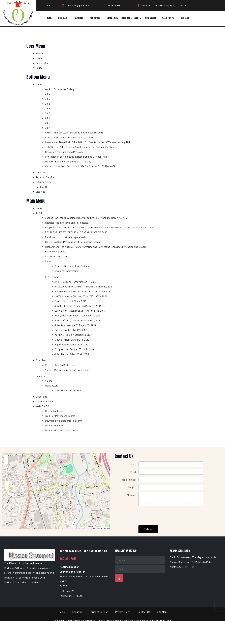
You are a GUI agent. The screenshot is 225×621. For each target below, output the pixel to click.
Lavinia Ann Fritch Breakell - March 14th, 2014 (79, 310)
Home (39, 84)
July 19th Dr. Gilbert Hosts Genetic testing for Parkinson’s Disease (81, 147)
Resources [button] (96, 18)
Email (133, 472)
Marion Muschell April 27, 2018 (70, 330)
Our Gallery (151, 18)
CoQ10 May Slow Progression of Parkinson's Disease (73, 241)
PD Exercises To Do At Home (60, 365)
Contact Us (42, 186)
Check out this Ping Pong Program (64, 151)
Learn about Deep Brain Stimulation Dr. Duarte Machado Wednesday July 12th (88, 142)
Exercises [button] (79, 18)
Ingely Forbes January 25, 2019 (71, 344)
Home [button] (50, 18)
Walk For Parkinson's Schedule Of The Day (68, 161)
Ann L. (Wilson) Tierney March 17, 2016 (75, 281)
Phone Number (128, 479)
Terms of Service (45, 177)
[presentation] (160, 514)
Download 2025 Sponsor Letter (62, 430)
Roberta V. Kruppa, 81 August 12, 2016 (75, 325)
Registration (42, 63)
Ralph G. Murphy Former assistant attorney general (82, 291)
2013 (47, 113)
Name (133, 464)
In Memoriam (52, 276)
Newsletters (51, 385)
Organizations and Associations (71, 266)
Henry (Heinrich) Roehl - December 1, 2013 (77, 315)
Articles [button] (63, 18)
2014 (47, 118)
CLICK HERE (188, 566)
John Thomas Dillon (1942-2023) (71, 354)
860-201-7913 (68, 559)
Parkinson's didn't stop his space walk (65, 237)
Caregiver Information (66, 270)
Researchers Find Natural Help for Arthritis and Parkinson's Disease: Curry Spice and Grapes (96, 246)
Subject (132, 487)
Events (39, 53)
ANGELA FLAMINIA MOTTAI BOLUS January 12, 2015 (83, 286)
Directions (112, 18)
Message (131, 494)
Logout (39, 67)
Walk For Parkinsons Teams (60, 415)
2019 (47, 98)
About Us (41, 172)
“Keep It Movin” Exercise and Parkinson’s (67, 369)
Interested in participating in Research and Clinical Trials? (77, 156)
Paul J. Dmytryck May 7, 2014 (70, 301)
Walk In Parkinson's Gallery (59, 89)
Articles (40, 213)
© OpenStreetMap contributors (99, 528)
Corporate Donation (56, 256)
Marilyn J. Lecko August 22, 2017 (72, 334)
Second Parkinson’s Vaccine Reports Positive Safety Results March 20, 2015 (86, 217)
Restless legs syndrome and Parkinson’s (66, 222)
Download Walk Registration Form (63, 420)
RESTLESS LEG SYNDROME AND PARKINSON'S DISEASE (76, 232)
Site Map (40, 191)
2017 (47, 127)
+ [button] (6, 457)
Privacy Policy (43, 182)
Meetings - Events (131, 18)
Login (47, 5)
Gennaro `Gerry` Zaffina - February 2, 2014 (77, 320)
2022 (47, 93)
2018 (47, 103)
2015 (47, 122)
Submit (148, 529)
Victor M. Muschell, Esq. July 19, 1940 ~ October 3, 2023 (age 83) (80, 166)
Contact (185, 18)
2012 (47, 108)
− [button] (6, 461)
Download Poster (54, 425)
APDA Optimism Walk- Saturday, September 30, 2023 (74, 132)
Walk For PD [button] (169, 18)
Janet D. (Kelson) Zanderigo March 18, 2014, (78, 305)
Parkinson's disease (55, 251)
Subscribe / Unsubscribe (68, 390)
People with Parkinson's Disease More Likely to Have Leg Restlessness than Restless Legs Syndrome (99, 227)
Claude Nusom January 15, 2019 (71, 339)
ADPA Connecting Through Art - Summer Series (71, 137)
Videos (48, 380)
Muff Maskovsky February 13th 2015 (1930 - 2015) (80, 296)
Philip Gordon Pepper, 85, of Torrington (75, 349)
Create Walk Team (55, 410)
